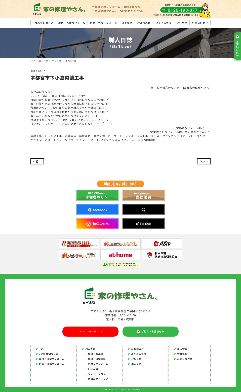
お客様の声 (144, 22)
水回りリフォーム (96, 364)
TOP (32, 60)
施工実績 (127, 22)
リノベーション (95, 374)
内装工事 (91, 369)
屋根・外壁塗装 (95, 359)
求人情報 (180, 348)
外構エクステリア (96, 379)
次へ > (203, 161)
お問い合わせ (200, 22)
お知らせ (136, 359)
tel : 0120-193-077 (90, 331)
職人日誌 (43, 60)
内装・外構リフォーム (103, 22)
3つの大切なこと (42, 22)
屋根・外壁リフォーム (71, 22)
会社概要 (182, 22)
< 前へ (37, 161)
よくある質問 (164, 22)
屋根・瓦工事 (94, 353)
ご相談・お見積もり (150, 332)
